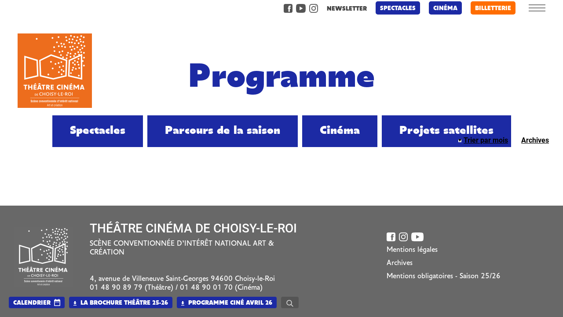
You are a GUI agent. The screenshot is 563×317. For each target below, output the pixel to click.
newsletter (347, 9)
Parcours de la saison (222, 130)
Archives (535, 140)
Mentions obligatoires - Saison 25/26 (444, 276)
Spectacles (398, 8)
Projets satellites (446, 130)
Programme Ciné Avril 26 (226, 303)
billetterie (493, 8)
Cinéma (445, 8)
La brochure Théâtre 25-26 (120, 303)
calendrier (32, 303)
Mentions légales (412, 250)
